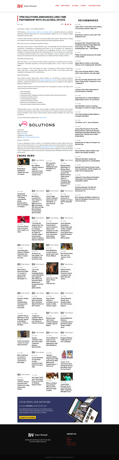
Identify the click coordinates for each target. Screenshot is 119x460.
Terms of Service (71, 443)
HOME (57, 5)
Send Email (24, 133)
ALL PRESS (75, 5)
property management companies (49, 80)
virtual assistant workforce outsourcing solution (40, 32)
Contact (69, 441)
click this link (42, 117)
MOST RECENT (65, 5)
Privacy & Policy (71, 445)
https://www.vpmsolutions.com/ (30, 137)
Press (68, 437)
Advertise (69, 439)
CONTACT (83, 5)
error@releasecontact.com (48, 147)
